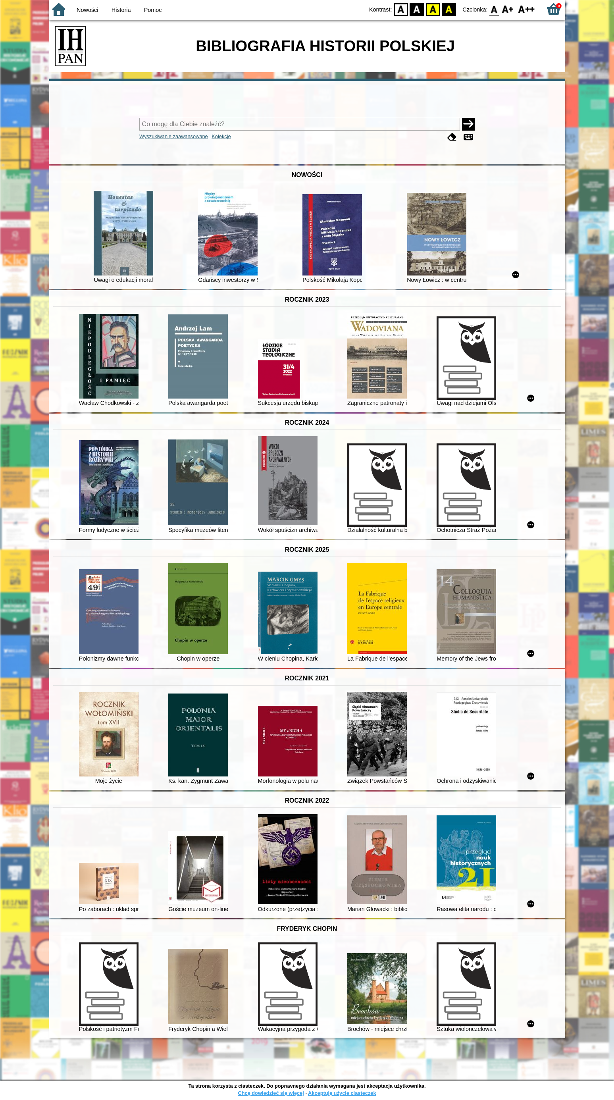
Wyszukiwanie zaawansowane (173, 136)
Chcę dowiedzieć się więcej (271, 1093)
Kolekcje (221, 136)
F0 (494, 9)
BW (417, 9)
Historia (121, 10)
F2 (526, 9)
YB (433, 9)
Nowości (87, 10)
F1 (508, 9)
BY (449, 9)
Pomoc (153, 10)
